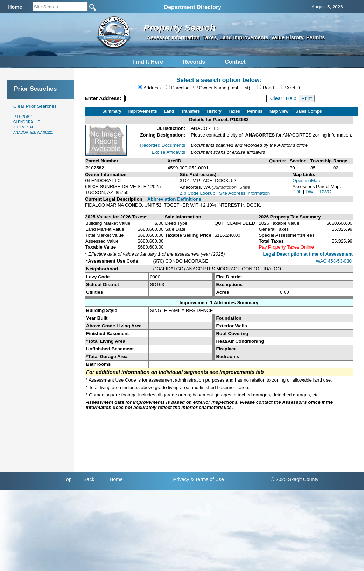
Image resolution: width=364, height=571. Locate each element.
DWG (325, 191)
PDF (297, 191)
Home (116, 479)
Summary (111, 111)
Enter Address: (104, 98)
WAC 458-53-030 (334, 261)
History (214, 111)
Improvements (142, 111)
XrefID (293, 87)
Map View (279, 111)
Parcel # (179, 87)
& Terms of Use (207, 479)
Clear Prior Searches (35, 106)
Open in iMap (306, 180)
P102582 (33, 124)
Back (88, 479)
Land (169, 111)
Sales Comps (308, 111)
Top (68, 479)
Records (194, 62)
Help (291, 98)
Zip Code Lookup (198, 193)
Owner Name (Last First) (224, 87)
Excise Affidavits (168, 152)
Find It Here (147, 62)
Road (268, 87)
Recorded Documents (162, 145)
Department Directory (193, 7)
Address (152, 87)
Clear (276, 98)
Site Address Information (244, 193)
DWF (311, 191)
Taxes (234, 111)
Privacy (181, 479)
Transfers (190, 111)
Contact (235, 62)
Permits (254, 111)
